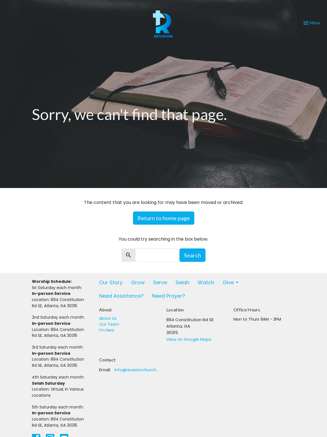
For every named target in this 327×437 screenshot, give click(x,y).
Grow (138, 282)
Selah (182, 282)
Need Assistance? (121, 295)
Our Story (111, 282)
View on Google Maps (188, 339)
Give (231, 282)
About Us (107, 318)
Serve (160, 282)
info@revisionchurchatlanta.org (138, 370)
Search (192, 255)
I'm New (106, 330)
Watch (206, 282)
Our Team (109, 324)
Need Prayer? (168, 295)
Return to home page (163, 218)
